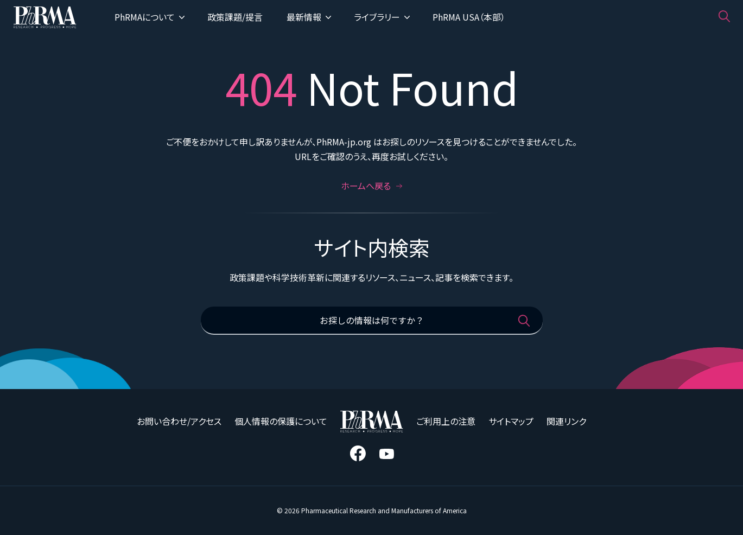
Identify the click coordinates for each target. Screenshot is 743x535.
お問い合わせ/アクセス (179, 421)
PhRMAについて (150, 16)
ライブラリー (382, 16)
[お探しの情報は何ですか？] (372, 321)
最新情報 (309, 16)
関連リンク (566, 421)
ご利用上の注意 (445, 421)
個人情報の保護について (280, 421)
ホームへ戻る (372, 185)
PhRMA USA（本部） (469, 16)
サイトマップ (511, 421)
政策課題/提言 (235, 16)
